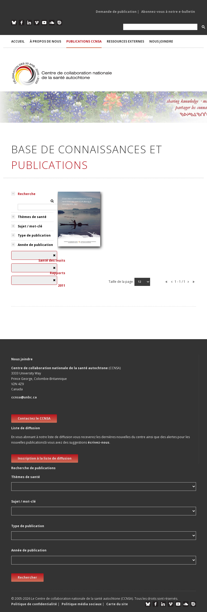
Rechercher (27, 577)
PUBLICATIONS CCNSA (84, 41)
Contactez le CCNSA (34, 418)
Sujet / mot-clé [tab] (30, 226)
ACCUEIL (18, 41)
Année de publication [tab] (35, 245)
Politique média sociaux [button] (82, 604)
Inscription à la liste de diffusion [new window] (45, 458)
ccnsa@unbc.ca (24, 397)
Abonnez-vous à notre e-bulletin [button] (168, 11)
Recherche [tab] (27, 194)
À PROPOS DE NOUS (45, 41)
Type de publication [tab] (34, 235)
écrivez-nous (98, 442)
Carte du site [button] (117, 604)
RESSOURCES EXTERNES (125, 41)
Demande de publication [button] (116, 11)
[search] (159, 27)
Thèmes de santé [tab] (32, 217)
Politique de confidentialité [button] (34, 604)
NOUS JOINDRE (161, 41)
